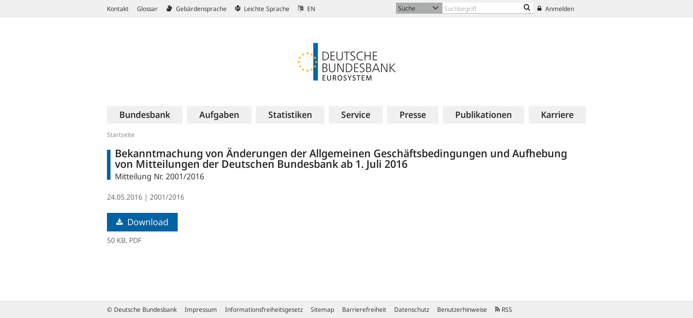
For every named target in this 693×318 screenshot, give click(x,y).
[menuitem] (145, 115)
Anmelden (555, 8)
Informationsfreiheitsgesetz (264, 309)
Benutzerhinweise (462, 309)
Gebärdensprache (196, 8)
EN (306, 8)
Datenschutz (411, 309)
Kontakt (118, 8)
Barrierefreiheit (364, 309)
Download (142, 222)
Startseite (121, 134)
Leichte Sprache (262, 8)
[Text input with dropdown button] (487, 8)
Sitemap (322, 309)
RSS (503, 309)
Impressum (201, 309)
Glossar (147, 8)
